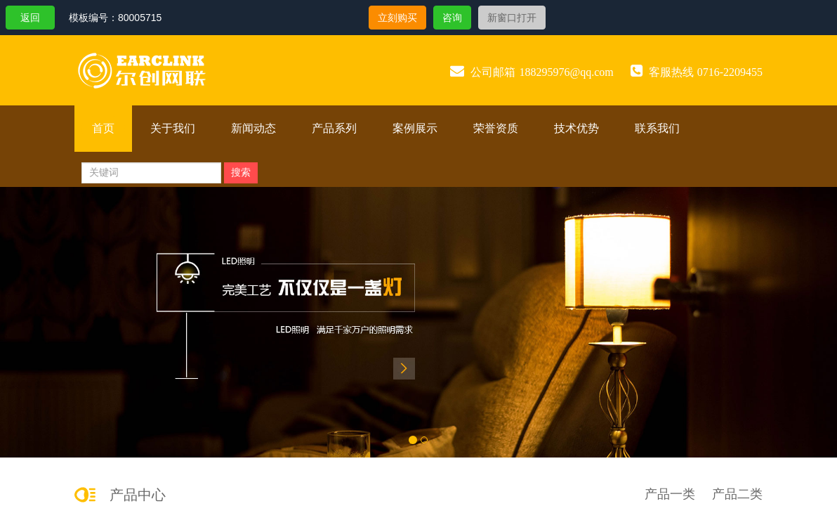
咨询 (452, 17)
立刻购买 (397, 17)
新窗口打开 (511, 17)
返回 (30, 17)
